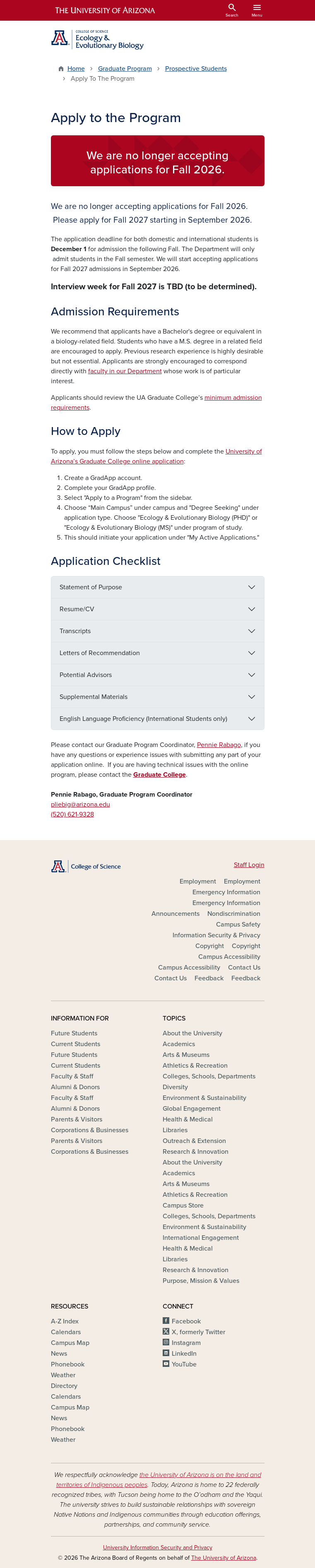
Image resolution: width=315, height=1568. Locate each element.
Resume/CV (77, 609)
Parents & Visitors (76, 1119)
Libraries (175, 1130)
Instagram (186, 1343)
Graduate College (159, 775)
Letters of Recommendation (100, 653)
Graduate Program (125, 69)
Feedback (209, 978)
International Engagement (201, 1238)
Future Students (74, 1033)
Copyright (209, 946)
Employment (198, 881)
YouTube (184, 1364)
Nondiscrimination (233, 914)
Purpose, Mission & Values (201, 1281)
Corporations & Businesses (89, 1130)
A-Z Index (65, 1321)
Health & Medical (188, 1119)
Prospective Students (196, 69)
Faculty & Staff (72, 1076)
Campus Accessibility (229, 957)
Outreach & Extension (194, 1141)
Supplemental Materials (93, 697)
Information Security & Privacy (216, 935)
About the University (192, 1033)
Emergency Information (226, 892)
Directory (64, 1386)
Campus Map (70, 1343)
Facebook (186, 1321)
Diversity (175, 1087)
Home (76, 69)
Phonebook (67, 1364)
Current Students (75, 1044)
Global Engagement (192, 1109)
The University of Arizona (223, 1557)
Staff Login (249, 865)
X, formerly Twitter (198, 1332)
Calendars (66, 1332)
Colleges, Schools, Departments (209, 1076)
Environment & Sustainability (204, 1098)
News (59, 1353)
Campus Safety (238, 924)
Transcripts (75, 631)
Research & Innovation (195, 1152)
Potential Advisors (86, 675)
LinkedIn (184, 1353)
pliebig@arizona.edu (80, 804)
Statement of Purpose (91, 587)
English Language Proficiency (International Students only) (143, 719)
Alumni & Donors (75, 1087)
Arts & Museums (186, 1055)
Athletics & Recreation (195, 1065)
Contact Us (244, 967)
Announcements (175, 914)
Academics (179, 1044)
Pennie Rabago (219, 745)
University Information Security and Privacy (157, 1547)
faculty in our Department (125, 371)
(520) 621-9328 (72, 814)
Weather (63, 1375)
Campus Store (183, 1205)
